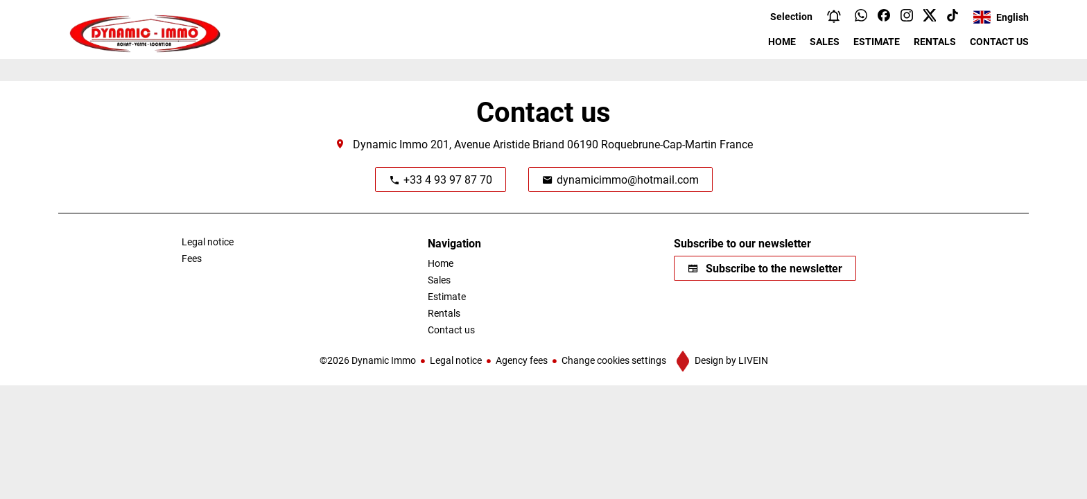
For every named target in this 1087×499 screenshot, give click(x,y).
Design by (730, 360)
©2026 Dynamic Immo (368, 360)
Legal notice (456, 360)
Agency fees (522, 360)
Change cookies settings (614, 360)
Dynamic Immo (390, 144)
